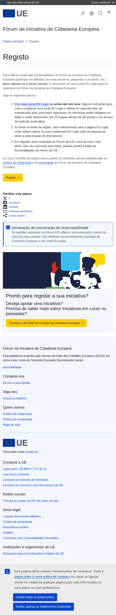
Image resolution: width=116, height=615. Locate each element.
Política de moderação (17, 413)
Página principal (13, 41)
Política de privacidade (17, 419)
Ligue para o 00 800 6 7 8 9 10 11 (24, 468)
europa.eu (31, 451)
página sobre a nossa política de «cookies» (42, 576)
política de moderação (17, 162)
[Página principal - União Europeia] (15, 13)
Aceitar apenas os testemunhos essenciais (43, 606)
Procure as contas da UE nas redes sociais (30, 500)
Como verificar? (102, 2)
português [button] (91, 13)
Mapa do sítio (11, 424)
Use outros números (16, 474)
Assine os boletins (14, 398)
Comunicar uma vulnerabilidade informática (31, 538)
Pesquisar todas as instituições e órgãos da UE (33, 553)
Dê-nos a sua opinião (16, 382)
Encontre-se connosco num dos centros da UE (33, 485)
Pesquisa (100, 13)
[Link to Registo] (13, 178)
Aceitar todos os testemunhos (35, 597)
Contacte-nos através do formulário (25, 479)
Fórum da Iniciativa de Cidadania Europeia (37, 348)
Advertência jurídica (16, 527)
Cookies (8, 532)
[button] (8, 198)
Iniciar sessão (83, 13)
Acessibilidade (12, 367)
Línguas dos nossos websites (22, 516)
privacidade (46, 162)
